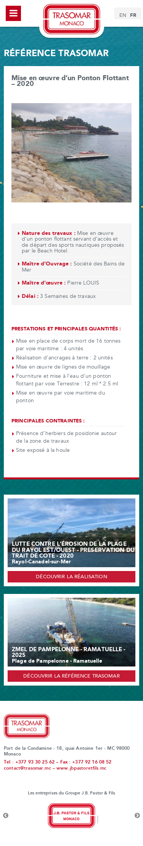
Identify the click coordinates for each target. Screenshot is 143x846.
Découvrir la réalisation (71, 577)
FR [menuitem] (133, 15)
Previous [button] (6, 816)
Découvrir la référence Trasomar (71, 676)
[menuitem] (122, 15)
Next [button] (137, 816)
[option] (71, 816)
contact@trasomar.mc (27, 768)
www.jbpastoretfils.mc (81, 768)
